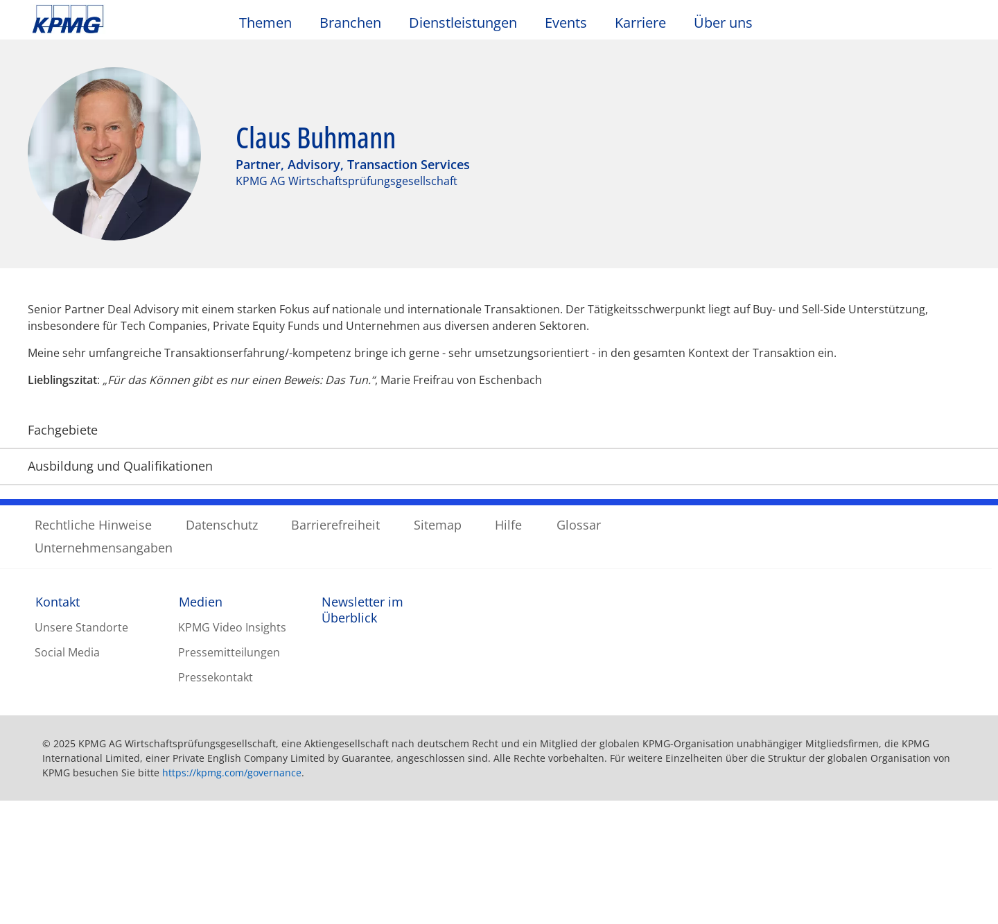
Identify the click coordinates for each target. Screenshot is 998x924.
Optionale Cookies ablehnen (748, 854)
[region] (499, 854)
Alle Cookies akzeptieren (890, 854)
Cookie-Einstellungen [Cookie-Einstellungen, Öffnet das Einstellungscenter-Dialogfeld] (622, 854)
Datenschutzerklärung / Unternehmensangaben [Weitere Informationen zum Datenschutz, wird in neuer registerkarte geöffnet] (403, 909)
